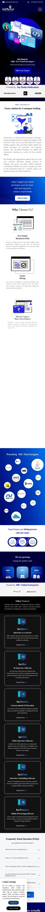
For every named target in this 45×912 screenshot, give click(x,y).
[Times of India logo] (14, 93)
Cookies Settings (13, 908)
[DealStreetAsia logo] (30, 93)
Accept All (13, 903)
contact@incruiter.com (11, 2)
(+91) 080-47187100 (37, 2)
